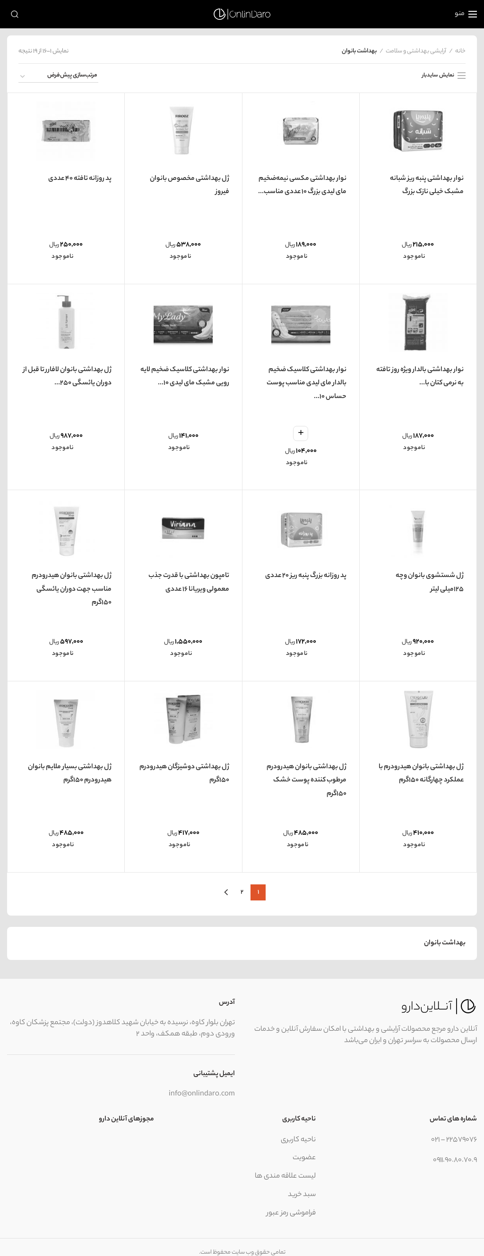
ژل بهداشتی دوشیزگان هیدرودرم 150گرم (184, 763)
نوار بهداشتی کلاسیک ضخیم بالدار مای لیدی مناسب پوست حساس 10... (306, 379)
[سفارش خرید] (58, 77)
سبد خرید (302, 1184)
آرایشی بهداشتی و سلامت (416, 51)
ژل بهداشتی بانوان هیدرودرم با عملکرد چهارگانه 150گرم (421, 763)
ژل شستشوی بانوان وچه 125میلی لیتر (418, 575)
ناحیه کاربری (298, 1129)
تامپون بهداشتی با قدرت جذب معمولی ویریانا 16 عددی (188, 575)
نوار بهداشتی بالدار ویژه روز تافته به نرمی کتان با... (420, 372)
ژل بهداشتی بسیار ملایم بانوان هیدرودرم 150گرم (70, 763)
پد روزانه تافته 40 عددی (80, 176)
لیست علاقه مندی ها (285, 1165)
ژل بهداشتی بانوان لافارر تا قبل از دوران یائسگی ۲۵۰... (68, 372)
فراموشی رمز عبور (291, 1202)
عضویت (304, 1147)
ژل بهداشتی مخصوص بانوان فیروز (189, 183)
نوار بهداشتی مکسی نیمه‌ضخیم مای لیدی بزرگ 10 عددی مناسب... (302, 183)
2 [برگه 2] (242, 881)
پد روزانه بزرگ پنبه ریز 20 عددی (305, 568)
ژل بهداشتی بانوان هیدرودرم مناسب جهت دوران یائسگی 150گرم (72, 583)
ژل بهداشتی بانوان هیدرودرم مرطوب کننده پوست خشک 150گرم (306, 770)
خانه (460, 51)
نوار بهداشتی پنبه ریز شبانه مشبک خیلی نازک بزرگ (427, 183)
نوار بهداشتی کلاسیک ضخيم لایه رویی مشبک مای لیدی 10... (184, 372)
